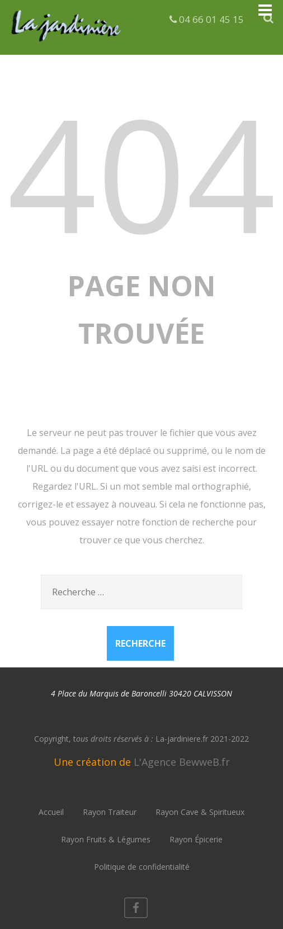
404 (141, 172)
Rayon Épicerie (196, 839)
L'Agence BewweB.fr (182, 762)
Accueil (51, 812)
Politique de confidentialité (142, 866)
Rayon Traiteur (109, 812)
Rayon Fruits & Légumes (105, 839)
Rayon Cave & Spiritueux (199, 812)
